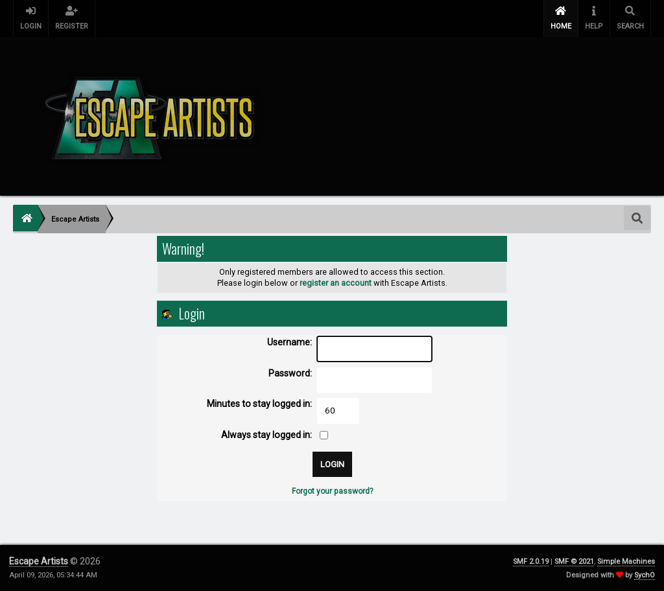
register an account (336, 283)
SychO (644, 575)
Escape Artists (38, 561)
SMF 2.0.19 (531, 561)
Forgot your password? (332, 491)
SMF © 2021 (574, 561)
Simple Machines (626, 561)
